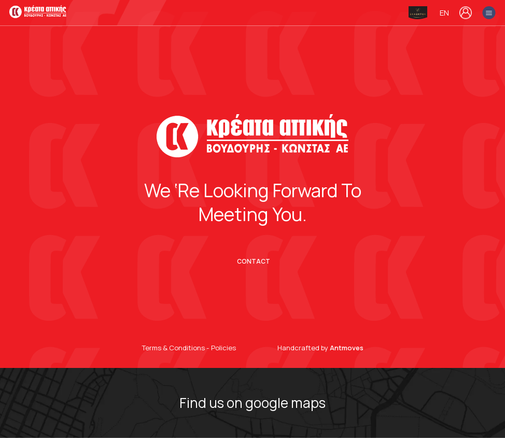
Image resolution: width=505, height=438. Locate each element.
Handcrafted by (320, 348)
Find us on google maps (252, 403)
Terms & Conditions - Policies (189, 348)
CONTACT (253, 261)
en (444, 13)
